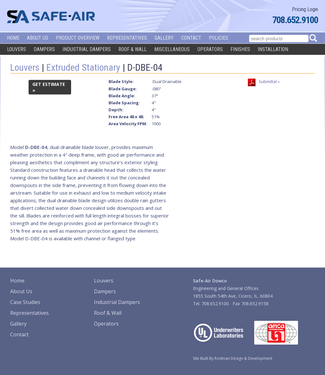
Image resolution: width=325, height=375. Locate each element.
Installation (273, 49)
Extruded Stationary (83, 67)
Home (13, 38)
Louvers (16, 49)
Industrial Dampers (87, 49)
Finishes (240, 49)
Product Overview (77, 38)
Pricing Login (305, 9)
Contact (191, 38)
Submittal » (269, 81)
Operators (210, 49)
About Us (37, 38)
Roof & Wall (132, 49)
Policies (218, 38)
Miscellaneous (172, 49)
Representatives (127, 38)
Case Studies (25, 302)
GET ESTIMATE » (48, 87)
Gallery (164, 38)
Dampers (44, 49)
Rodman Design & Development (243, 358)
